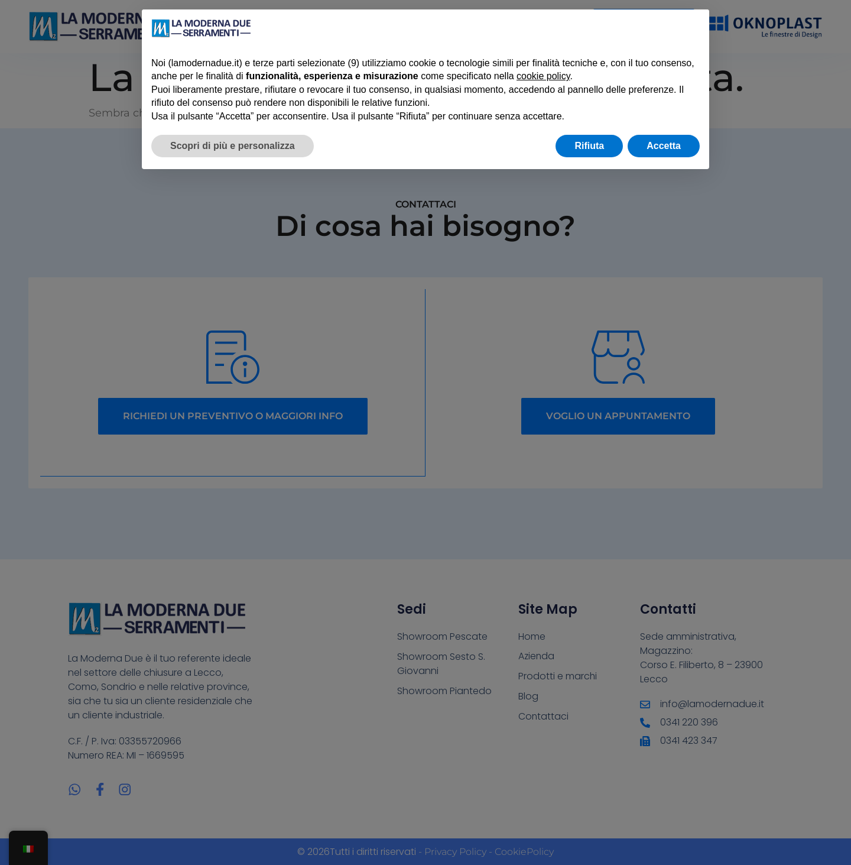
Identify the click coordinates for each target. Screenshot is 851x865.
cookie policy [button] (543, 76)
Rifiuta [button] (589, 146)
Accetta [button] (664, 146)
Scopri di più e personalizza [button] (232, 146)
